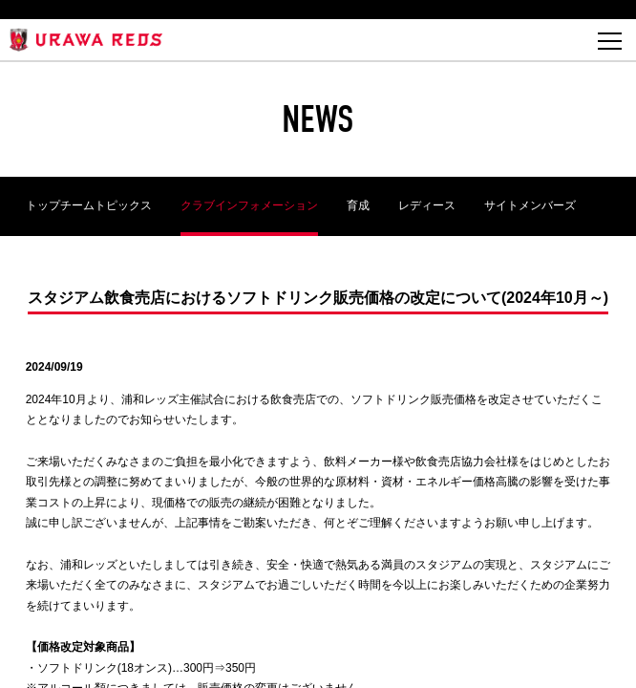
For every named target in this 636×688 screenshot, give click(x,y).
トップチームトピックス (89, 205)
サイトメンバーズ (530, 205)
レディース (427, 205)
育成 (358, 205)
